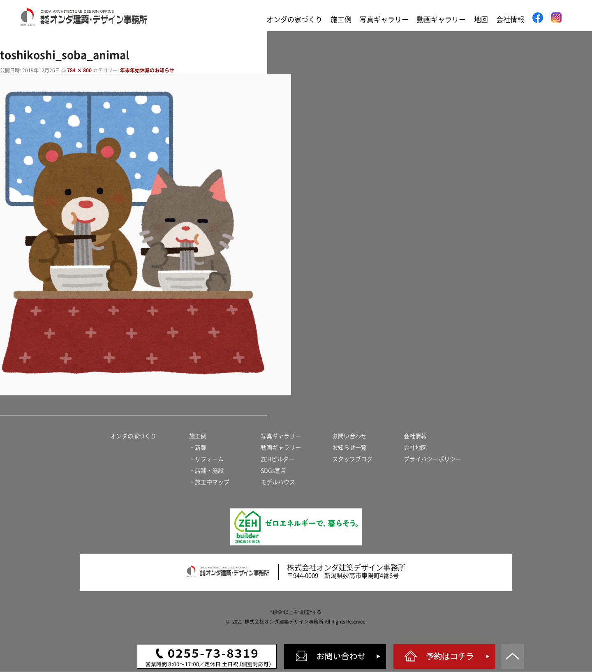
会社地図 (415, 447)
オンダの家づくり (294, 19)
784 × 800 (79, 70)
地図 (481, 19)
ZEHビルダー (277, 459)
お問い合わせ (349, 436)
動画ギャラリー (441, 19)
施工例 (341, 19)
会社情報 (510, 19)
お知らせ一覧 (349, 447)
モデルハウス (278, 482)
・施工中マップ (209, 482)
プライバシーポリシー (432, 459)
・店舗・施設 (206, 470)
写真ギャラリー (384, 19)
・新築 (197, 447)
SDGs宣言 (273, 470)
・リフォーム (206, 459)
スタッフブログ (352, 459)
